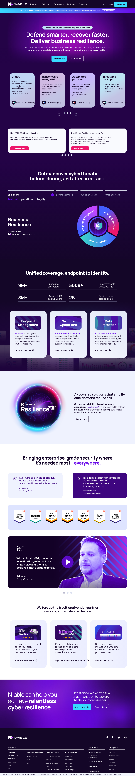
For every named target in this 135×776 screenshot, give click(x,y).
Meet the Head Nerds (24, 660)
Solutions (46, 4)
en (105, 4)
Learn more (81, 419)
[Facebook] (107, 737)
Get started (120, 4)
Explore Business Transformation (70, 660)
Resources (58, 4)
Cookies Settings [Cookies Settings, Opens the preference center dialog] (117, 774)
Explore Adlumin (62, 350)
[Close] (132, 774)
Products (34, 4)
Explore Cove (101, 350)
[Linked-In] (113, 737)
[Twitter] (119, 737)
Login (111, 4)
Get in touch (76, 58)
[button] (64, 113)
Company (83, 4)
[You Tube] (125, 737)
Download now (108, 11)
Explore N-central (22, 350)
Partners (71, 4)
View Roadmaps (102, 660)
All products (59, 58)
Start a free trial (82, 707)
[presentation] (59, 113)
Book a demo (101, 707)
